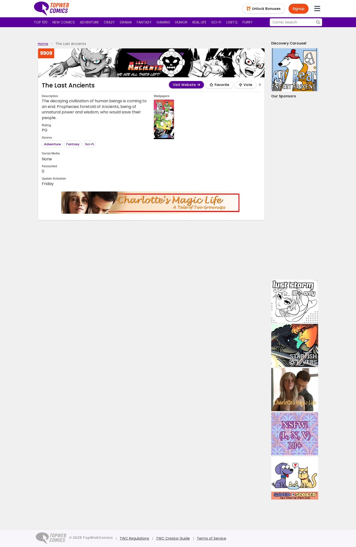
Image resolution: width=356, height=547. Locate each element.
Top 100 (40, 22)
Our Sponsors (283, 96)
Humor (181, 22)
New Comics (63, 22)
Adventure (89, 22)
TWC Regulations (134, 538)
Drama (126, 22)
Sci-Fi (89, 144)
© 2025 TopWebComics (91, 537)
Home (43, 43)
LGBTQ (232, 22)
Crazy (109, 22)
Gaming (163, 22)
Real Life (199, 22)
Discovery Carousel (288, 43)
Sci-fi (216, 22)
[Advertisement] (294, 189)
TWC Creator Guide (173, 538)
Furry (248, 22)
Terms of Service (211, 538)
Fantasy (144, 22)
